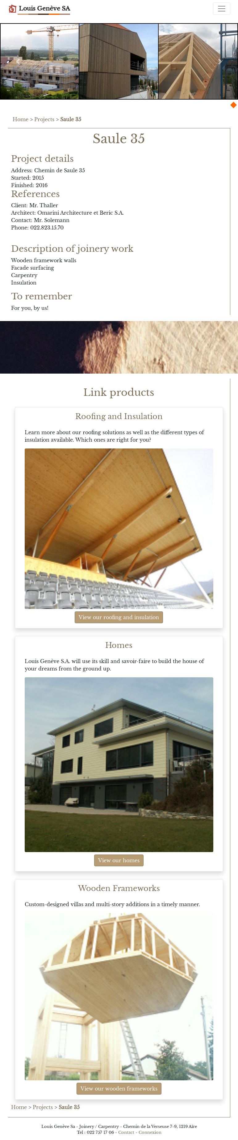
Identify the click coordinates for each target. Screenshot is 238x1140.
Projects (44, 119)
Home (20, 119)
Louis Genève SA (39, 8)
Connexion (150, 1132)
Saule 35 (70, 119)
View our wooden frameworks (119, 1089)
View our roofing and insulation (119, 617)
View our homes (119, 860)
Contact (126, 1132)
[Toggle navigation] (221, 8)
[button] (18, 61)
